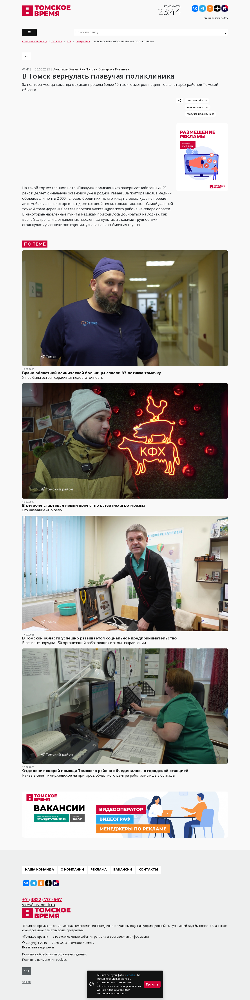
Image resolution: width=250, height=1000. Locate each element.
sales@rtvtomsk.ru (38, 905)
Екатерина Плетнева (114, 69)
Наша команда (39, 869)
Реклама (99, 869)
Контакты (148, 869)
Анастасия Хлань (65, 69)
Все (69, 41)
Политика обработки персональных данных (54, 954)
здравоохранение (197, 107)
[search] (151, 32)
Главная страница (34, 41)
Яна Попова (88, 69)
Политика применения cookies (44, 959)
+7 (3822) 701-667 (42, 899)
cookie (131, 975)
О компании (72, 869)
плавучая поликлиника (200, 113)
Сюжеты (56, 41)
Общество (83, 41)
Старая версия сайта (216, 18)
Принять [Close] (152, 984)
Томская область (197, 100)
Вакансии (122, 869)
